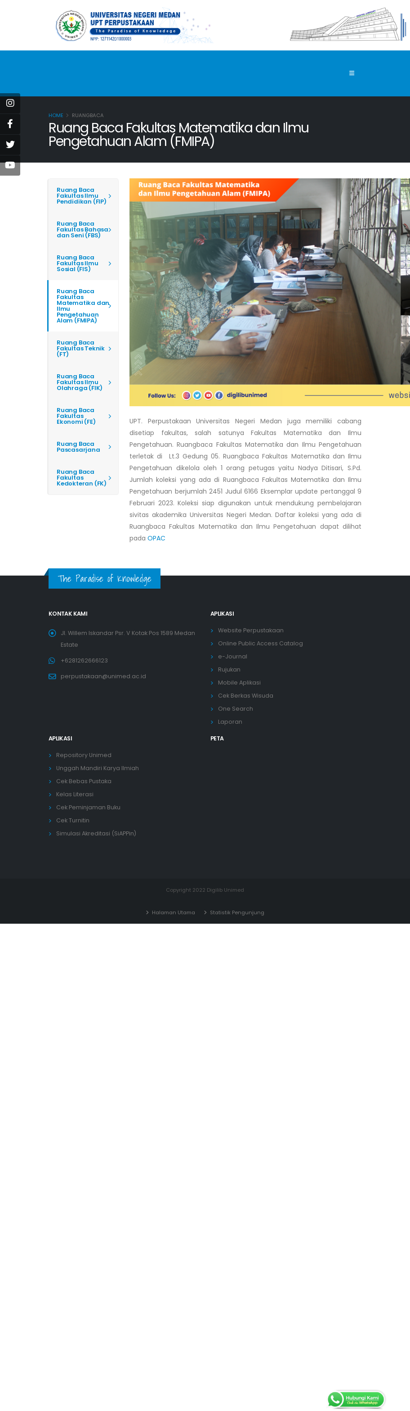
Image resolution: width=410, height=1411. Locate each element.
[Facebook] (10, 124)
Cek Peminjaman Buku (88, 807)
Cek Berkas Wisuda (245, 695)
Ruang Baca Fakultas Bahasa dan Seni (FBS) (82, 229)
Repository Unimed (83, 755)
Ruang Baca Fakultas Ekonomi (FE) (76, 416)
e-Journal (232, 656)
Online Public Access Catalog (260, 643)
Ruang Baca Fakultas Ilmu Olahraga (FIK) (79, 382)
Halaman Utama (173, 912)
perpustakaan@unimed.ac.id (103, 676)
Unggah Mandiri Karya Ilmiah (97, 768)
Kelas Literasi (75, 794)
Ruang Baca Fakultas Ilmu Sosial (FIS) (77, 263)
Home (56, 115)
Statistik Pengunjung (236, 912)
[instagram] (10, 103)
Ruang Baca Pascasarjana (78, 447)
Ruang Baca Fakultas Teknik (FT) (81, 348)
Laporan (230, 722)
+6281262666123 (84, 660)
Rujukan (229, 669)
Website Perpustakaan (251, 630)
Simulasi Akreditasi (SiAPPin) (96, 833)
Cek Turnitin (72, 820)
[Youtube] (10, 165)
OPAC (156, 538)
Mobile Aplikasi (239, 682)
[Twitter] (10, 145)
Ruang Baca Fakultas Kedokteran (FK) (82, 477)
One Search (235, 708)
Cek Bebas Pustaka (83, 781)
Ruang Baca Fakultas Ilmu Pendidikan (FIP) (82, 196)
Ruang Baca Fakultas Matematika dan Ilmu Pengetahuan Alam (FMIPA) (83, 306)
